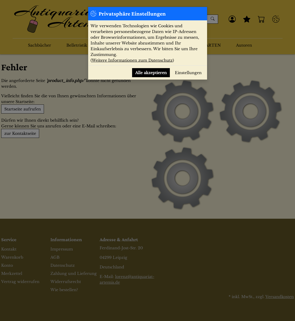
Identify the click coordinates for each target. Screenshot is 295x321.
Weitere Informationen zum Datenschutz (132, 60)
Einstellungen (188, 72)
